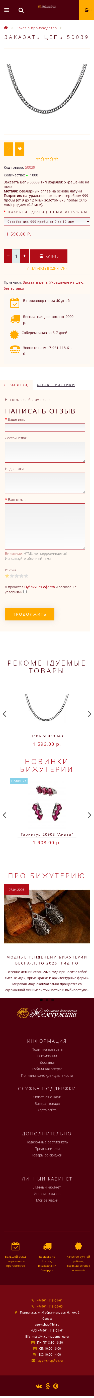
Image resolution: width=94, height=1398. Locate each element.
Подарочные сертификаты (47, 1142)
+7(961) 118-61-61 (50, 1300)
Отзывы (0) (16, 384)
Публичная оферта (47, 1068)
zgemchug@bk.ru (50, 1360)
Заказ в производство (37, 28)
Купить (48, 256)
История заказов (47, 1193)
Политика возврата (47, 1049)
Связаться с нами (47, 1097)
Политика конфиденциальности (47, 1075)
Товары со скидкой (47, 1155)
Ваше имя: (16, 419)
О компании (47, 1055)
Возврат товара (47, 1103)
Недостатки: (14, 468)
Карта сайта (47, 1110)
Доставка (47, 1062)
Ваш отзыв (17, 499)
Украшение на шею (66, 282)
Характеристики (56, 384)
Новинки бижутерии (47, 765)
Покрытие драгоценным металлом (47, 211)
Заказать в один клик (49, 268)
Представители (47, 1148)
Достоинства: (16, 438)
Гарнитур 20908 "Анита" (47, 834)
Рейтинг (10, 570)
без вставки (14, 288)
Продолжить (30, 614)
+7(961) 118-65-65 (50, 1306)
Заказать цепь (35, 282)
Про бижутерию (47, 875)
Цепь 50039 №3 (47, 735)
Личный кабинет (47, 1187)
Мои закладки (47, 1200)
